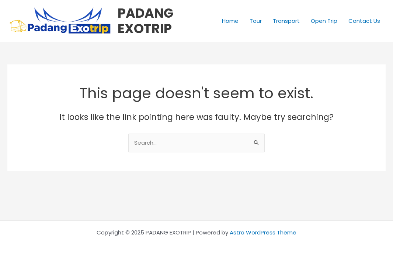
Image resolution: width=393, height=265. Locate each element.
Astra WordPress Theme (263, 232)
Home (230, 21)
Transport (286, 21)
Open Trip (324, 21)
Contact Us (364, 21)
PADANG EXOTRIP (145, 21)
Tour (256, 21)
